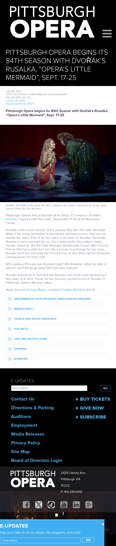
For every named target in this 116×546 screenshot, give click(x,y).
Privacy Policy (25, 443)
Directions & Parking (32, 408)
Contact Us (22, 399)
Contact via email (15, 100)
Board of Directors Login (36, 460)
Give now (89, 408)
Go (105, 388)
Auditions (21, 416)
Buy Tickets (92, 399)
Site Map (20, 452)
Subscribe (90, 417)
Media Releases (27, 434)
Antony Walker (37, 290)
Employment (24, 425)
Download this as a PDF (19, 103)
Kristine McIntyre (73, 290)
